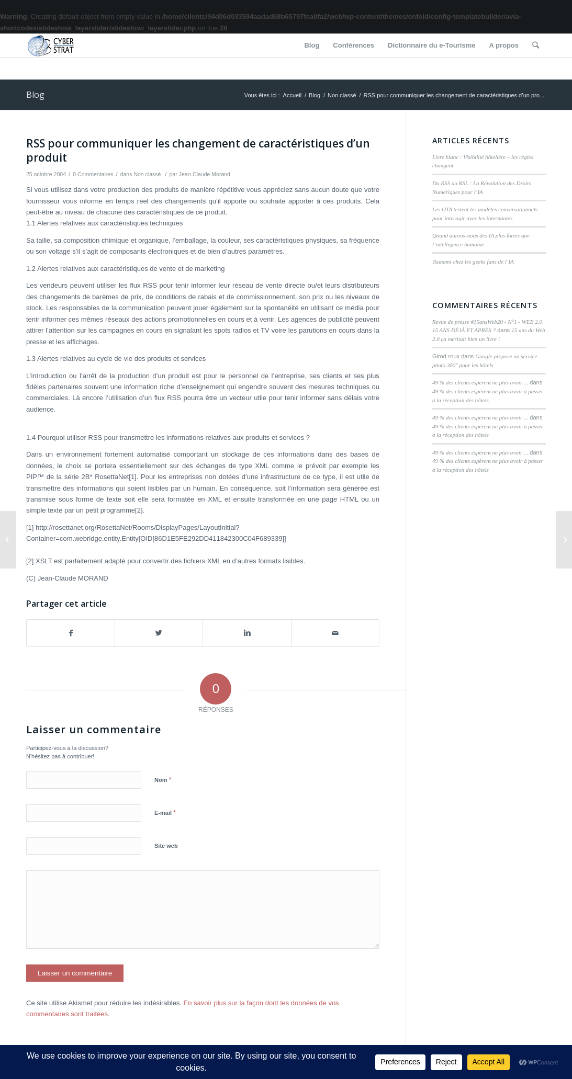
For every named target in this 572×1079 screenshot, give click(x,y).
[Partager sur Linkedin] (246, 633)
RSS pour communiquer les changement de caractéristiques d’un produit (198, 150)
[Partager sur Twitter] (159, 633)
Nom (163, 779)
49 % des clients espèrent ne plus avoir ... (480, 382)
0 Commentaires (93, 174)
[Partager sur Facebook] (71, 633)
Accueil (292, 95)
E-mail (165, 812)
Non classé (342, 95)
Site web (166, 846)
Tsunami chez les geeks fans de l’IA (473, 261)
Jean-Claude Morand (204, 174)
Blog (35, 94)
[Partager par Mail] (335, 633)
